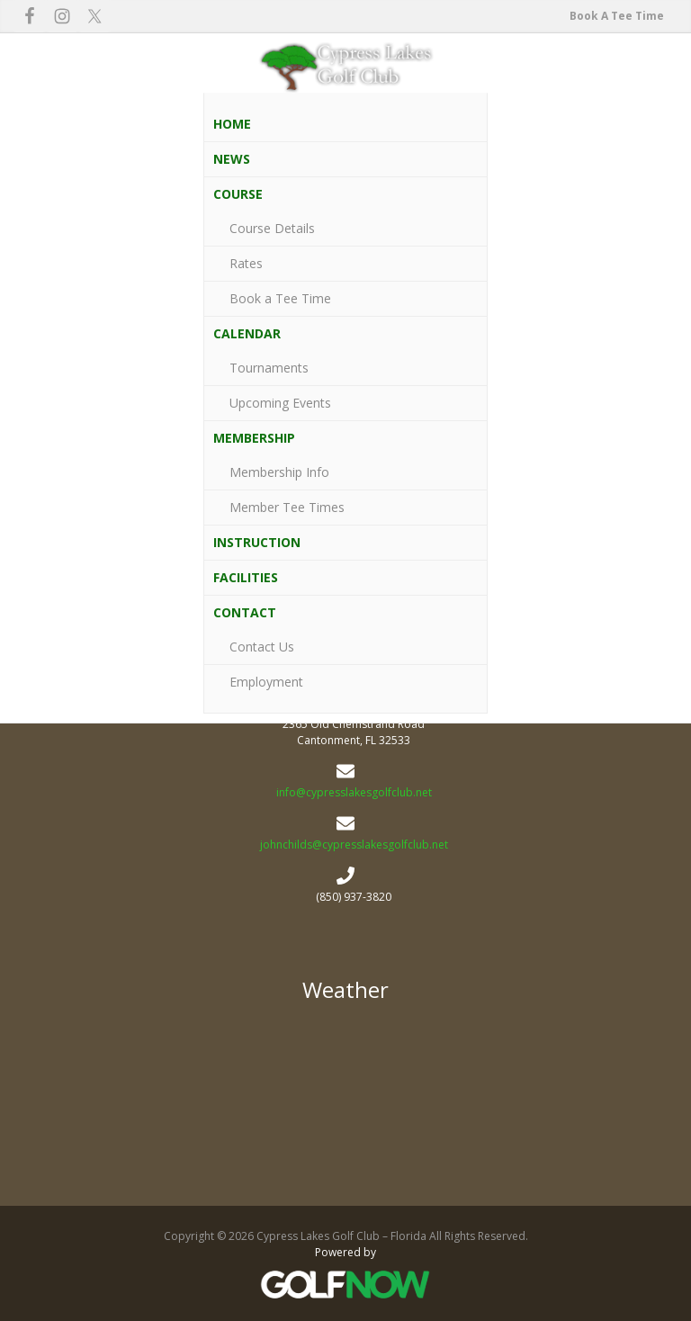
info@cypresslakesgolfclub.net (354, 792)
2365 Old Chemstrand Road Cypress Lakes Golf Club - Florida (345, 1097)
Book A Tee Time (617, 15)
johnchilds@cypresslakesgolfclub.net (354, 844)
